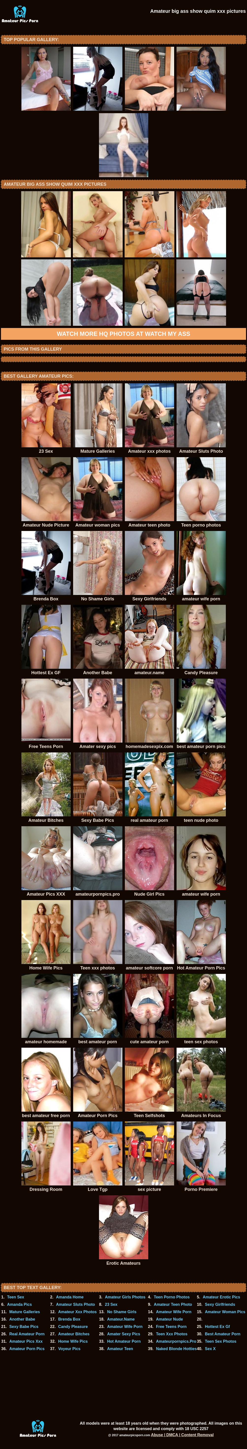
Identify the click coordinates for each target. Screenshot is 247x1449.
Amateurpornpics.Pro (176, 1341)
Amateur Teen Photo (173, 1304)
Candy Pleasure (73, 1326)
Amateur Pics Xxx (26, 1341)
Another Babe (22, 1319)
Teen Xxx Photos (171, 1334)
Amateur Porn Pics (27, 1349)
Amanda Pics (19, 1304)
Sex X (210, 1349)
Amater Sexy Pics (123, 1334)
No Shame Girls (121, 1312)
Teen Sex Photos (220, 1341)
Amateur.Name (121, 1319)
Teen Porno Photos (172, 1297)
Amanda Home (69, 1297)
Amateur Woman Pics (225, 1312)
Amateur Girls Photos (125, 1297)
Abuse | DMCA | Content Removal (182, 1435)
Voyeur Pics (69, 1349)
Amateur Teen (120, 1349)
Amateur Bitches (73, 1334)
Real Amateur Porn (27, 1334)
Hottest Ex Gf (217, 1326)
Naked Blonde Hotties (176, 1349)
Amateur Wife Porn (173, 1312)
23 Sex (111, 1304)
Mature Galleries (24, 1312)
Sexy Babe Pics (23, 1326)
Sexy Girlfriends (220, 1304)
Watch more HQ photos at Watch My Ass (123, 333)
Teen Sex (15, 1297)
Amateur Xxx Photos (77, 1312)
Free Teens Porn (171, 1326)
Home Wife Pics (73, 1341)
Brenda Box (69, 1319)
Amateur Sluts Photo (75, 1304)
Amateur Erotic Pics (221, 1297)
